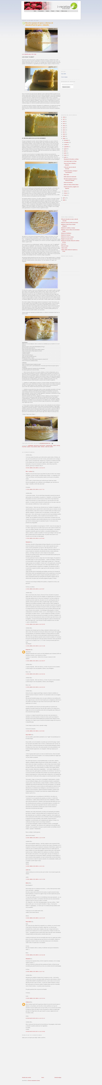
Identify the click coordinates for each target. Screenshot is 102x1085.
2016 (64, 121)
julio (65, 151)
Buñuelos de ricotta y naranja (67, 237)
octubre (66, 144)
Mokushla (28, 542)
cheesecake (49, 445)
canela (27, 869)
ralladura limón (35, 446)
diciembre (66, 140)
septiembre (66, 146)
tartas (42, 446)
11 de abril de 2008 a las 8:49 (35, 538)
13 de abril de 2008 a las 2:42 (35, 866)
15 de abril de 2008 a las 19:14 (35, 998)
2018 (64, 117)
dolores (27, 883)
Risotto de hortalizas (68, 182)
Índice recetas (64, 11)
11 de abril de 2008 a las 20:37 (35, 660)
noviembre (66, 142)
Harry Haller (28, 734)
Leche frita (63, 244)
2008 (64, 138)
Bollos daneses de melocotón (70, 176)
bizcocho (36, 445)
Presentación (41, 11)
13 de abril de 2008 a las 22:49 (35, 954)
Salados (47, 11)
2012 (64, 129)
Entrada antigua (58, 1077)
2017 (64, 119)
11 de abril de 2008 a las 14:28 (35, 646)
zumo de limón (49, 446)
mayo (65, 155)
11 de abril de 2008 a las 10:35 (35, 624)
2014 (64, 125)
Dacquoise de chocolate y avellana (71, 159)
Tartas (58, 11)
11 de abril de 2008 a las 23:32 (35, 674)
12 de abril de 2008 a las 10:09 (35, 837)
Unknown (28, 1002)
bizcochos (42, 445)
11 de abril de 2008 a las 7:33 (35, 489)
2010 (64, 134)
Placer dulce (66, 174)
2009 (64, 136)
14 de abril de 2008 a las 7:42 (35, 971)
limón (54, 445)
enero (65, 195)
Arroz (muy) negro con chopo (70, 161)
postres (24, 446)
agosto (65, 148)
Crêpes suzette (64, 247)
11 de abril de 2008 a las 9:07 (35, 589)
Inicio (43, 1077)
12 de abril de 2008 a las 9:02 (35, 731)
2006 (64, 200)
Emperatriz (28, 649)
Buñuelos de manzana (66, 235)
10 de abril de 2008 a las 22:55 (35, 467)
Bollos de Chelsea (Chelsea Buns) (71, 184)
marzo (65, 191)
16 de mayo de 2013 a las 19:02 (35, 1031)
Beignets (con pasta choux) (67, 238)
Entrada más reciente (26, 1077)
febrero (65, 193)
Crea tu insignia (64, 77)
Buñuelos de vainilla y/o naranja (68, 227)
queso (29, 446)
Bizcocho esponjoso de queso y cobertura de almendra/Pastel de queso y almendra (39, 24)
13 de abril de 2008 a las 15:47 (35, 918)
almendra (30, 445)
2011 (64, 132)
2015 (64, 123)
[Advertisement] (41, 16)
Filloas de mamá (64, 246)
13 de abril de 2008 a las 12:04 (35, 879)
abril (65, 157)
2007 (64, 198)
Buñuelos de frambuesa (66, 233)
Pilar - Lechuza (29, 471)
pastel (58, 445)
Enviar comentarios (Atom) (34, 1080)
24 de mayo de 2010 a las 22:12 (35, 1018)
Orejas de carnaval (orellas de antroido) (69, 222)
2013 (64, 127)
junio (65, 153)
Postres (52, 11)
